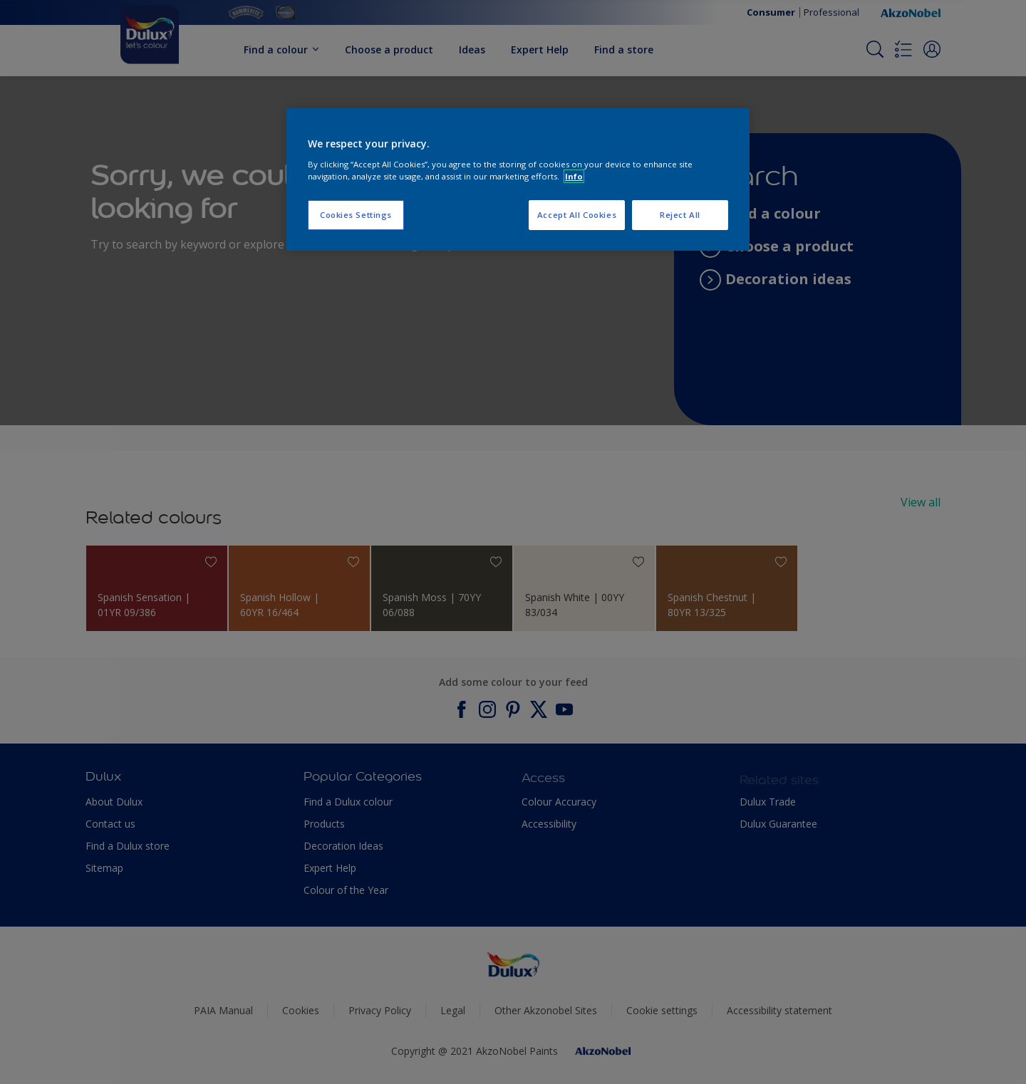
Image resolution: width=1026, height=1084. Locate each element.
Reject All (680, 214)
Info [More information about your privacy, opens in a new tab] (574, 176)
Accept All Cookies (576, 214)
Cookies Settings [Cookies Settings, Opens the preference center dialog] (356, 214)
